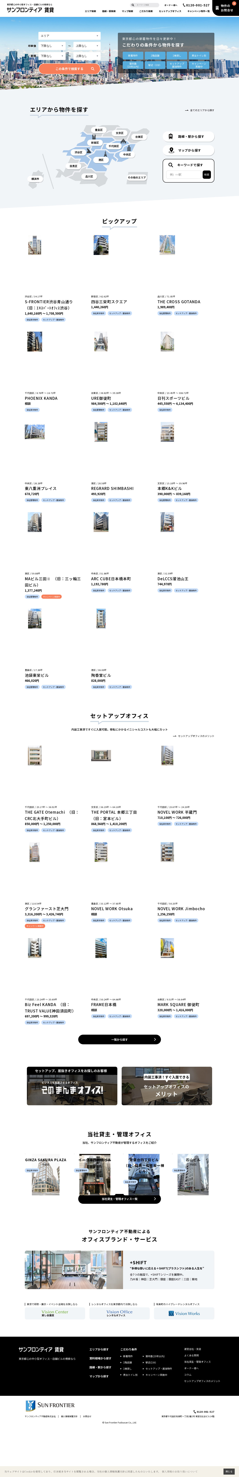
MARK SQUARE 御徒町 (178, 1004)
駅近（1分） (155, 65)
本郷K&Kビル (169, 488)
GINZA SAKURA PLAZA (46, 1205)
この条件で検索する (69, 68)
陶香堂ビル (101, 675)
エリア (90, 11)
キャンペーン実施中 (156, 1424)
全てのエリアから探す (202, 110)
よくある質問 (191, 1404)
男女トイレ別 (199, 55)
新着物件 (133, 55)
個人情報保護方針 (69, 1465)
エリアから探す (99, 1398)
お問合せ (87, 1465)
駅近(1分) (151, 1412)
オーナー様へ (170, 5)
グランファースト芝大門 (47, 908)
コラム (187, 1424)
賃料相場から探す (100, 1408)
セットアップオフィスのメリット (196, 736)
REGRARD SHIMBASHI (112, 488)
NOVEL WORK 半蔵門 (177, 812)
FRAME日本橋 (104, 1004)
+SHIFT (138, 1311)
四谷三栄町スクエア (109, 301)
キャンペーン (198, 11)
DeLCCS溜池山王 (173, 578)
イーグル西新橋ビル (94, 1205)
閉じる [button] (229, 1471)
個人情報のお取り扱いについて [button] (180, 1471)
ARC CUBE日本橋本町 (111, 578)
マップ (127, 11)
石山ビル (193, 1205)
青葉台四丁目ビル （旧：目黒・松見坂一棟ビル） (144, 1211)
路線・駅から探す (100, 1417)
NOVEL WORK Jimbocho (181, 908)
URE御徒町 (101, 398)
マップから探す (99, 1426)
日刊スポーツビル (173, 398)
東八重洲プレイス (41, 488)
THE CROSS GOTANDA (178, 301)
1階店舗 (155, 55)
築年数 (133, 65)
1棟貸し (177, 55)
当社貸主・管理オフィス (197, 1411)
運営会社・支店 (192, 1398)
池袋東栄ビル (37, 675)
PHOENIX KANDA (41, 398)
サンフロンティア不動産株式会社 (40, 1465)
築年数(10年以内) (155, 1405)
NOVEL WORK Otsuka (112, 908)
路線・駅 (109, 11)
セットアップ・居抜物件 (159, 1418)
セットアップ (170, 11)
